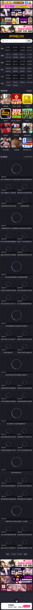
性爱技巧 (29, 78)
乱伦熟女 (22, 64)
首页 (7, 554)
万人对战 (22, 47)
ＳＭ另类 (29, 57)
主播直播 (22, 57)
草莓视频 (22, 82)
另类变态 (29, 64)
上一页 (13, 554)
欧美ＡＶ (22, 54)
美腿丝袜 (8, 71)
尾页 (25, 554)
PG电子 (8, 47)
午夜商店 (15, 82)
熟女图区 (22, 71)
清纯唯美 (15, 71)
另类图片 (29, 71)
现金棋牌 (22, 50)
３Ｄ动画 (29, 54)
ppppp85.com (16, 36)
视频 (2, 56)
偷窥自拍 (8, 68)
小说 (2, 76)
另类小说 (15, 78)
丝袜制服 (15, 57)
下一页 (19, 554)
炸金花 (15, 50)
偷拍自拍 (15, 61)
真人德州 (15, 47)
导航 (2, 83)
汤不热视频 (29, 82)
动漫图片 (29, 68)
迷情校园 (8, 78)
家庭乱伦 (15, 75)
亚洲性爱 (8, 61)
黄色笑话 (22, 78)
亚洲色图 (15, 68)
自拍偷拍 (15, 54)
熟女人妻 (8, 57)
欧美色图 (22, 68)
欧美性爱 (29, 61)
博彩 (2, 49)
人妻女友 (22, 75)
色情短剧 (15, 85)
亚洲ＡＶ (8, 54)
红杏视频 (8, 85)
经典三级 (15, 64)
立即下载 (26, 606)
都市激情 (8, 75)
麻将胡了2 (8, 50)
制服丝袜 (8, 64)
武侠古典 (29, 75)
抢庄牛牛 (29, 50)
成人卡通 (22, 61)
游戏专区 (29, 47)
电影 (2, 63)
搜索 (29, 41)
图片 (2, 69)
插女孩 (8, 82)
